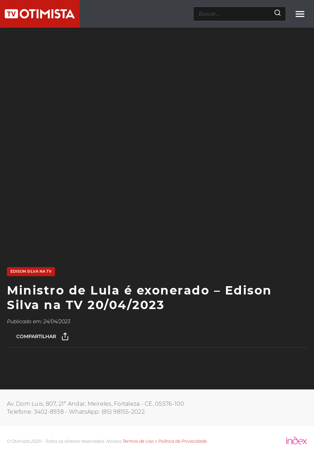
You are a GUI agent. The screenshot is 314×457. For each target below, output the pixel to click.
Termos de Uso (138, 441)
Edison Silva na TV (31, 271)
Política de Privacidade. (183, 441)
